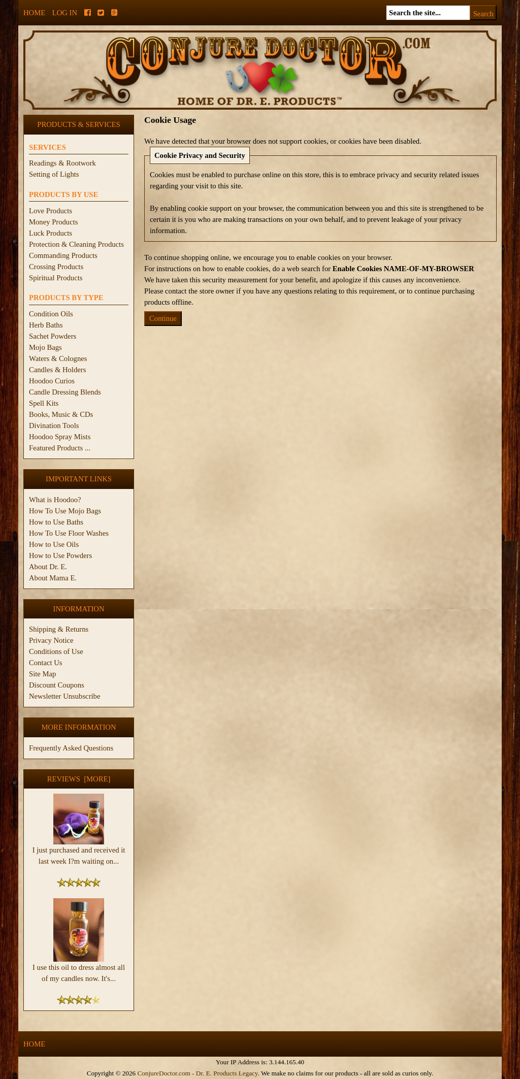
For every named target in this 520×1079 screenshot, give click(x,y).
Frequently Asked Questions (71, 748)
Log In (64, 13)
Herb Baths (45, 325)
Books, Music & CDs (61, 414)
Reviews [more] (79, 779)
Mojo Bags (45, 347)
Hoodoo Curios (52, 381)
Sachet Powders (52, 336)
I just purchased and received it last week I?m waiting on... (78, 851)
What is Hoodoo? (55, 500)
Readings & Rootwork (62, 163)
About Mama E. (53, 578)
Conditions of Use (56, 651)
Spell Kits (43, 403)
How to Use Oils (54, 544)
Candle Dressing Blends (65, 392)
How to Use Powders (60, 555)
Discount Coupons (56, 685)
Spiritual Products (55, 278)
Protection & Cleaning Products (76, 244)
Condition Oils (51, 314)
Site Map (42, 674)
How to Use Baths (56, 522)
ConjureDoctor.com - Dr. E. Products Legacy (197, 1073)
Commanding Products (63, 255)
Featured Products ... (59, 448)
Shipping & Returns (58, 629)
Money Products (53, 222)
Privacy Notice (51, 640)
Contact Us (45, 663)
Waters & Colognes (58, 358)
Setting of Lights (54, 174)
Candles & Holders (57, 370)
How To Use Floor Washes (69, 533)
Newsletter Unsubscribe (64, 696)
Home (34, 13)
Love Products (50, 211)
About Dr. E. (48, 567)
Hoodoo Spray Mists (59, 437)
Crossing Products (56, 267)
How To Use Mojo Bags (65, 511)
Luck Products (50, 233)
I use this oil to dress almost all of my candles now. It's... (78, 969)
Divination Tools (54, 425)
